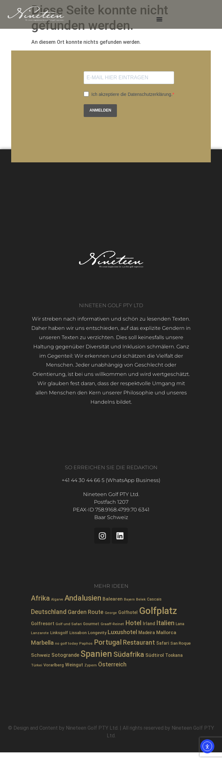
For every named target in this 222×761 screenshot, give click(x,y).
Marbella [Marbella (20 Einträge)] (42, 642)
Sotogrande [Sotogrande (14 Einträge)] (65, 655)
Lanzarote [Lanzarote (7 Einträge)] (40, 633)
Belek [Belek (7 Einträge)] (141, 599)
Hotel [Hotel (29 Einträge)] (133, 623)
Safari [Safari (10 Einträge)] (162, 643)
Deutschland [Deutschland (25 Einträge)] (48, 612)
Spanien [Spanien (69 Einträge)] (96, 654)
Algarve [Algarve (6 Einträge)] (57, 599)
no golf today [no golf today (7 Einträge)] (66, 643)
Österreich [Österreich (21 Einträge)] (112, 664)
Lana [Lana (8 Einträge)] (180, 624)
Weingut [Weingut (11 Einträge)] (74, 665)
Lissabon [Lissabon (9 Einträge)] (78, 632)
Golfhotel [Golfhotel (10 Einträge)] (128, 612)
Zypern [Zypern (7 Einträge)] (90, 665)
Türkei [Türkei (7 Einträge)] (36, 665)
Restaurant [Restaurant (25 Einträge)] (139, 642)
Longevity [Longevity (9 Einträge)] (97, 632)
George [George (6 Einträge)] (111, 613)
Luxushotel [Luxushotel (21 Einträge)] (122, 632)
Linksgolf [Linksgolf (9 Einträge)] (59, 632)
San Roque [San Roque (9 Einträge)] (180, 643)
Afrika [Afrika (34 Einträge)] (40, 598)
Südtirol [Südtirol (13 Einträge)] (154, 655)
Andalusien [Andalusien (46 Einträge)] (83, 598)
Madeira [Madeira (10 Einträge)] (146, 632)
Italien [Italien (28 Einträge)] (165, 623)
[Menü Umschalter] (159, 19)
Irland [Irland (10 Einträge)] (149, 623)
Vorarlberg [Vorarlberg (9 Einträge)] (53, 665)
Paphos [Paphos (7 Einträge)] (86, 643)
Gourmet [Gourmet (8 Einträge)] (91, 624)
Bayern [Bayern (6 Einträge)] (129, 599)
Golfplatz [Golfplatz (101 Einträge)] (158, 610)
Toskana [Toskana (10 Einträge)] (174, 655)
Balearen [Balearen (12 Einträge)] (113, 599)
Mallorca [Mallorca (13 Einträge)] (166, 632)
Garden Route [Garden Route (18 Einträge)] (85, 612)
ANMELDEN (100, 110)
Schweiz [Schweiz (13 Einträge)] (40, 655)
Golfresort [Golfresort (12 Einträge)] (42, 623)
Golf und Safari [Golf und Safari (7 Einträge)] (69, 624)
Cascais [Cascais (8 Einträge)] (154, 599)
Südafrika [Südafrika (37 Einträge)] (128, 654)
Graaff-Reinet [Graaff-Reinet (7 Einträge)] (112, 624)
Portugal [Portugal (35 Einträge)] (108, 642)
